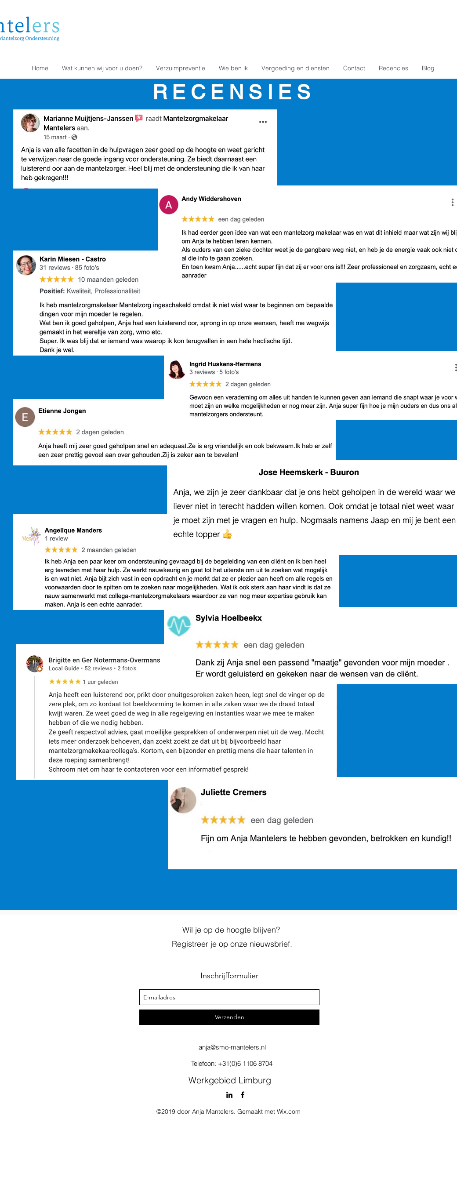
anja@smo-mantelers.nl (232, 1047)
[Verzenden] (229, 1017)
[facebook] (242, 1094)
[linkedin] (229, 1094)
